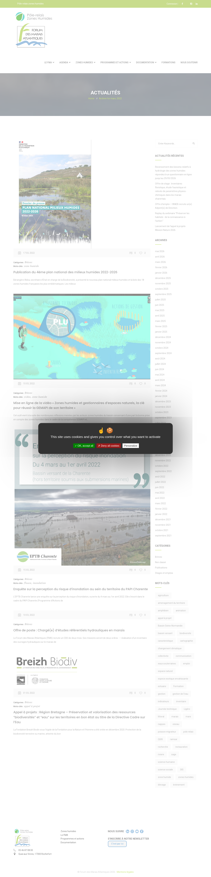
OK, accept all (84, 445)
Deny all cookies (108, 445)
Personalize (130, 445)
